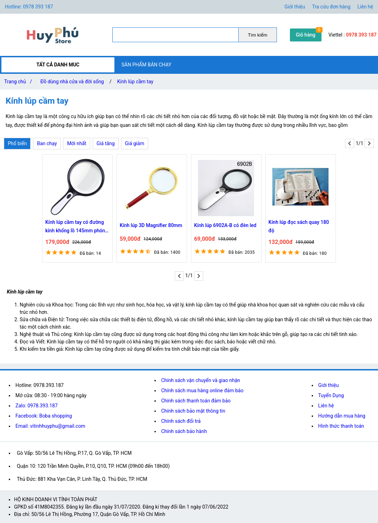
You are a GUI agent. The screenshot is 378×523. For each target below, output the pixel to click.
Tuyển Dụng (331, 395)
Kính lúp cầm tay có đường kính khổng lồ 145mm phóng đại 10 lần (76, 227)
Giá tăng (106, 143)
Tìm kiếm (257, 35)
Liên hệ (365, 6)
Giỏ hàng (306, 35)
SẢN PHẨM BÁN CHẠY (146, 64)
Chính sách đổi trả (180, 421)
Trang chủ (19, 81)
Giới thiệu (295, 6)
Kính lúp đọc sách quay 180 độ (298, 226)
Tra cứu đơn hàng (331, 6)
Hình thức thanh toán (341, 426)
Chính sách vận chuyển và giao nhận (200, 380)
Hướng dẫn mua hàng (341, 416)
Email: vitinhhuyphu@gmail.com (50, 426)
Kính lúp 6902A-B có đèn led (225, 225)
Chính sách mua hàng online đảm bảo (202, 390)
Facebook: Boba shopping (43, 416)
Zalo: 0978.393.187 (36, 405)
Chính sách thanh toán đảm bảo (196, 400)
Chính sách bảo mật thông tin (193, 411)
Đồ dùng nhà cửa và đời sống (72, 81)
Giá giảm (134, 143)
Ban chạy (47, 143)
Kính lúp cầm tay (135, 81)
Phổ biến (17, 143)
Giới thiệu (328, 385)
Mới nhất (76, 143)
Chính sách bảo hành (184, 431)
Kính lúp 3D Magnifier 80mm (151, 225)
